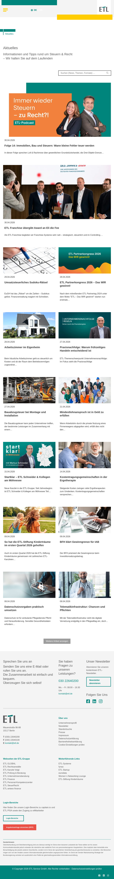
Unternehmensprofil (68, 723)
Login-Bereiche (12, 818)
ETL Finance (9, 779)
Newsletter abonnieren (94, 681)
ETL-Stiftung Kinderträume (71, 779)
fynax (61, 767)
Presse (62, 732)
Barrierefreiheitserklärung (70, 742)
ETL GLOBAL (9, 764)
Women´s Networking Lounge (72, 776)
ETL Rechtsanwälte (12, 767)
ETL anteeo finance (12, 788)
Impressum (64, 735)
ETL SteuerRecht (11, 785)
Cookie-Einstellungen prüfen (72, 745)
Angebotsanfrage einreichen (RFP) (19, 827)
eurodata (63, 773)
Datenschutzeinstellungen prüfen (87, 869)
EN (41, 10)
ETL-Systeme (65, 764)
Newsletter (63, 726)
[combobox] (85, 73)
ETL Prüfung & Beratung (14, 773)
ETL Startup (64, 770)
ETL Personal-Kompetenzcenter (18, 782)
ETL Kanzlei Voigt (11, 770)
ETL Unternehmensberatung (16, 776)
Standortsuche (65, 729)
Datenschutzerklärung (69, 738)
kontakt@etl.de (65, 694)
